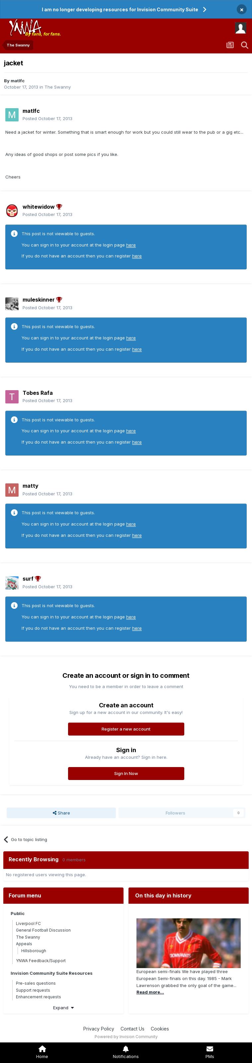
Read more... (150, 992)
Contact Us (132, 1028)
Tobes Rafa (38, 393)
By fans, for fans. (43, 33)
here (131, 245)
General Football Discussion (43, 930)
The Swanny (57, 87)
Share (61, 813)
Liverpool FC (28, 923)
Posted (47, 118)
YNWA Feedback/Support (41, 960)
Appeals (24, 943)
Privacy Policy (98, 1028)
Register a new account (126, 729)
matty (31, 485)
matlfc (18, 80)
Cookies (160, 1028)
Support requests (33, 990)
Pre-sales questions (36, 983)
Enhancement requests (38, 996)
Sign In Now (126, 773)
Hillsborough (33, 950)
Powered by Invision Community (126, 1036)
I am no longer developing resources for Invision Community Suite (120, 9)
